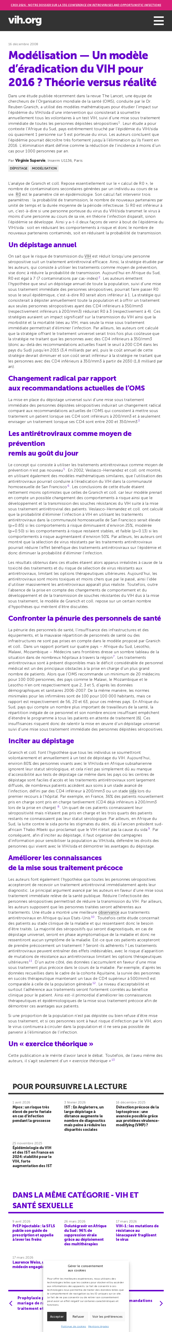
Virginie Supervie (30, 160)
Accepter (57, 1317)
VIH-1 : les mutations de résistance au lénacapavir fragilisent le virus (137, 1233)
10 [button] (93, 917)
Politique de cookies (73, 1326)
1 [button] (119, 122)
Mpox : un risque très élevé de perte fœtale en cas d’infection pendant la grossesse (31, 1114)
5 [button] (64, 469)
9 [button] (149, 828)
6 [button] (68, 486)
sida (132, 791)
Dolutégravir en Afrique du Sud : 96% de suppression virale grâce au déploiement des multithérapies (85, 1235)
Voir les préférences (107, 1317)
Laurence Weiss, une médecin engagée (30, 1264)
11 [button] (30, 961)
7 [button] (113, 656)
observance (108, 912)
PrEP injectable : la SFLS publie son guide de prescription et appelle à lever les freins (33, 1233)
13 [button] (113, 1060)
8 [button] (58, 806)
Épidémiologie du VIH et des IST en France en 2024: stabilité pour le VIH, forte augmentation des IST (33, 1157)
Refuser (78, 1317)
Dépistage (19, 168)
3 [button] (139, 420)
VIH (87, 256)
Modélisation (44, 168)
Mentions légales (98, 1326)
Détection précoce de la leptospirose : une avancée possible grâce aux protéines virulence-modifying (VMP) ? (137, 1116)
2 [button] (99, 277)
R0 (18, 194)
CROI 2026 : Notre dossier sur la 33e (86, 5)
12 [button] (94, 983)
